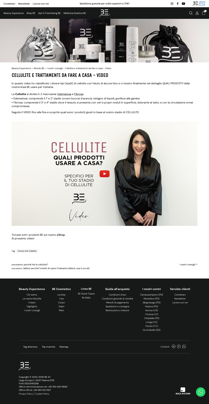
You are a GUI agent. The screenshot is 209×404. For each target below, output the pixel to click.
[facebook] (177, 3)
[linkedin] (173, 347)
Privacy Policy (26, 393)
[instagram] (172, 3)
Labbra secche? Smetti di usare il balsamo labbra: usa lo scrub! (56, 268)
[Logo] (104, 13)
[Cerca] (191, 13)
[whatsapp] (184, 347)
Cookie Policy (42, 393)
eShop (61, 235)
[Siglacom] (183, 391)
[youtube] (183, 3)
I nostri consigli (55, 68)
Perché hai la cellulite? (36, 264)
